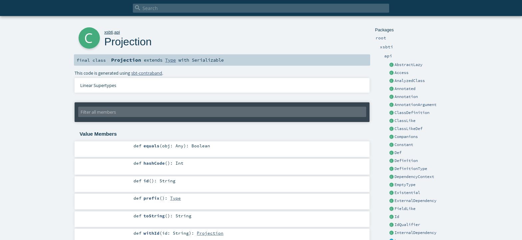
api (117, 32)
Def (397, 152)
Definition (406, 160)
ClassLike (404, 120)
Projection (210, 233)
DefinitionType (410, 168)
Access (401, 72)
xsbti (108, 32)
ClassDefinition (411, 112)
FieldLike (404, 208)
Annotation (406, 96)
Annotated (404, 88)
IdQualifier (407, 224)
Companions (406, 136)
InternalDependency (415, 232)
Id (396, 216)
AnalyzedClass (409, 80)
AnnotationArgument (415, 104)
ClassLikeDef (408, 128)
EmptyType (404, 184)
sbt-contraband (146, 73)
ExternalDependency (415, 200)
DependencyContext (414, 176)
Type (170, 60)
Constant (403, 144)
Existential (407, 192)
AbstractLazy (408, 64)
